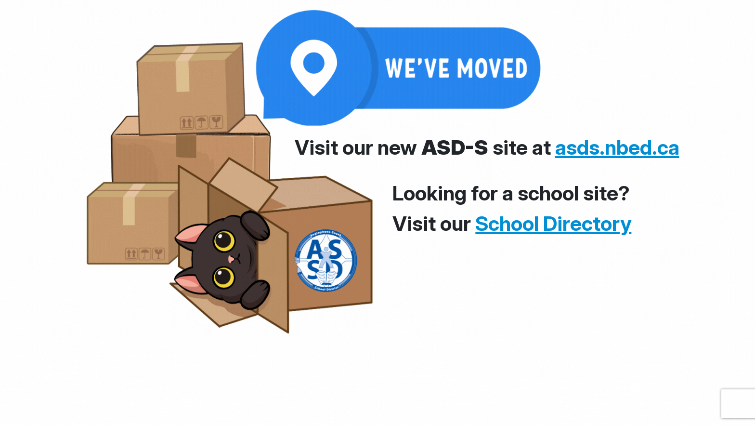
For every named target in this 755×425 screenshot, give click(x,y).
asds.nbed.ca (617, 147)
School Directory (553, 223)
